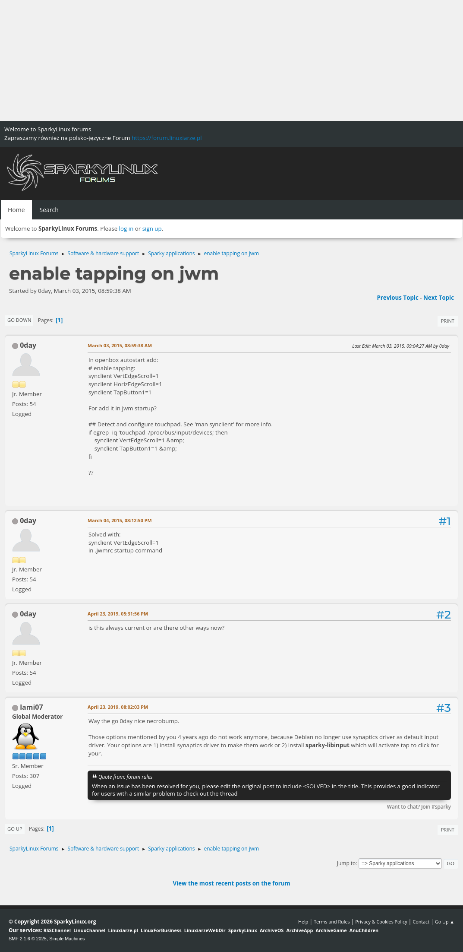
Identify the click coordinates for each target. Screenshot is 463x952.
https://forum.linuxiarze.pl (167, 138)
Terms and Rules (332, 921)
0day (28, 345)
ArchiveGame (330, 930)
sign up (152, 228)
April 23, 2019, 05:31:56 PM (118, 613)
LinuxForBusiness (161, 930)
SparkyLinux (242, 930)
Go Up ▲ (444, 921)
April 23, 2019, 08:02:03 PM (118, 707)
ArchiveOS (271, 930)
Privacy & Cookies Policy (381, 921)
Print (447, 320)
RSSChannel (57, 930)
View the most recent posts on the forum (231, 883)
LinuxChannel (89, 930)
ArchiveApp (299, 930)
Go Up (14, 828)
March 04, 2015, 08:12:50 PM (120, 520)
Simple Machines (67, 938)
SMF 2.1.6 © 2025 (28, 938)
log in (126, 228)
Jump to (346, 863)
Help (303, 921)
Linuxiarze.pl (123, 930)
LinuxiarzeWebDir (205, 930)
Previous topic (397, 297)
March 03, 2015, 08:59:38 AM (120, 345)
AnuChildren (364, 930)
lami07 (31, 707)
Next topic (438, 297)
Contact (421, 921)
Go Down (19, 320)
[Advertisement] (231, 60)
